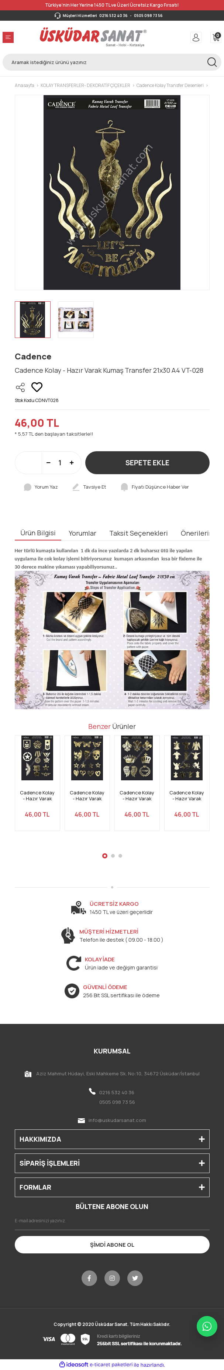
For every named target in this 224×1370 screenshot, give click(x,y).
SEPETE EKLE (147, 463)
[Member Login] (195, 37)
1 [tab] (104, 855)
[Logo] (93, 37)
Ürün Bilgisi (38, 532)
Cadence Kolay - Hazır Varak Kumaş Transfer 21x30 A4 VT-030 (187, 796)
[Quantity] (60, 463)
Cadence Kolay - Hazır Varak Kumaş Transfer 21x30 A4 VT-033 (37, 796)
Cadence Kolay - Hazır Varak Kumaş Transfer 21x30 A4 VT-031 (137, 796)
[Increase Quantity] (72, 463)
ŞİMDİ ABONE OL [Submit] (112, 1245)
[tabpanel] (37, 787)
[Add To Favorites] (36, 387)
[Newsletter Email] (112, 1221)
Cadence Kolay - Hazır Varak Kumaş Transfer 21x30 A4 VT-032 (87, 796)
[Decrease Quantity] (48, 463)
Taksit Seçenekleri (138, 533)
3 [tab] (120, 856)
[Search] (112, 62)
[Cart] (215, 37)
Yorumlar (82, 533)
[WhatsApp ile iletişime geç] (207, 1326)
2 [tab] (113, 856)
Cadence (33, 356)
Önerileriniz (199, 533)
